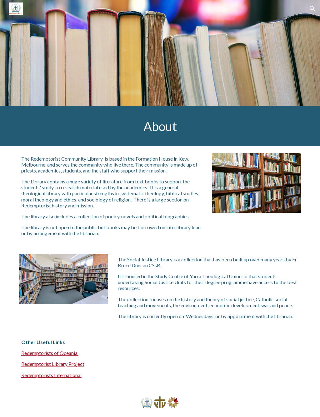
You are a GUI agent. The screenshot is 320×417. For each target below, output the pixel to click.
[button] (312, 8)
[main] (160, 126)
